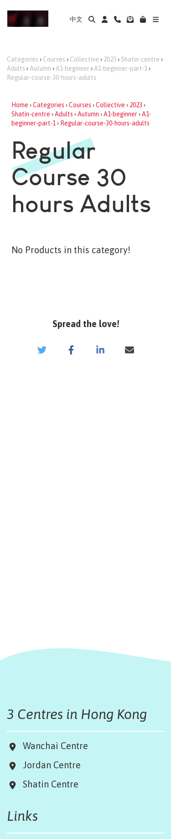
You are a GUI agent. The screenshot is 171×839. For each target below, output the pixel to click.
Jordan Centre (49, 765)
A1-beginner (72, 68)
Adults (16, 68)
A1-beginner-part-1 (120, 68)
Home (19, 105)
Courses (54, 59)
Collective (84, 59)
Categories (22, 59)
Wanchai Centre (56, 745)
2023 (110, 59)
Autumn (40, 68)
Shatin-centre (140, 59)
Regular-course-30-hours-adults (51, 77)
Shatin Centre (48, 784)
